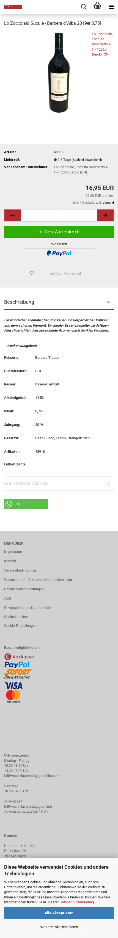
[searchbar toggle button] (83, 7)
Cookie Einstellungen (20, 626)
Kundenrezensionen (26, 483)
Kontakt (10, 561)
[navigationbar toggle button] (111, 7)
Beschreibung (19, 302)
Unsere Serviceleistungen (24, 589)
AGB (7, 598)
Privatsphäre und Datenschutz (27, 608)
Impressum (13, 552)
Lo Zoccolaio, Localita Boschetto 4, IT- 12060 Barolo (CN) (102, 44)
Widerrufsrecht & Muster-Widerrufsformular (38, 580)
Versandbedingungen (20, 570)
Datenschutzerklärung (76, 902)
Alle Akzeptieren (59, 913)
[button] (12, 215)
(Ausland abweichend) (87, 160)
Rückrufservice (16, 617)
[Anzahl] (59, 215)
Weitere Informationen (59, 927)
